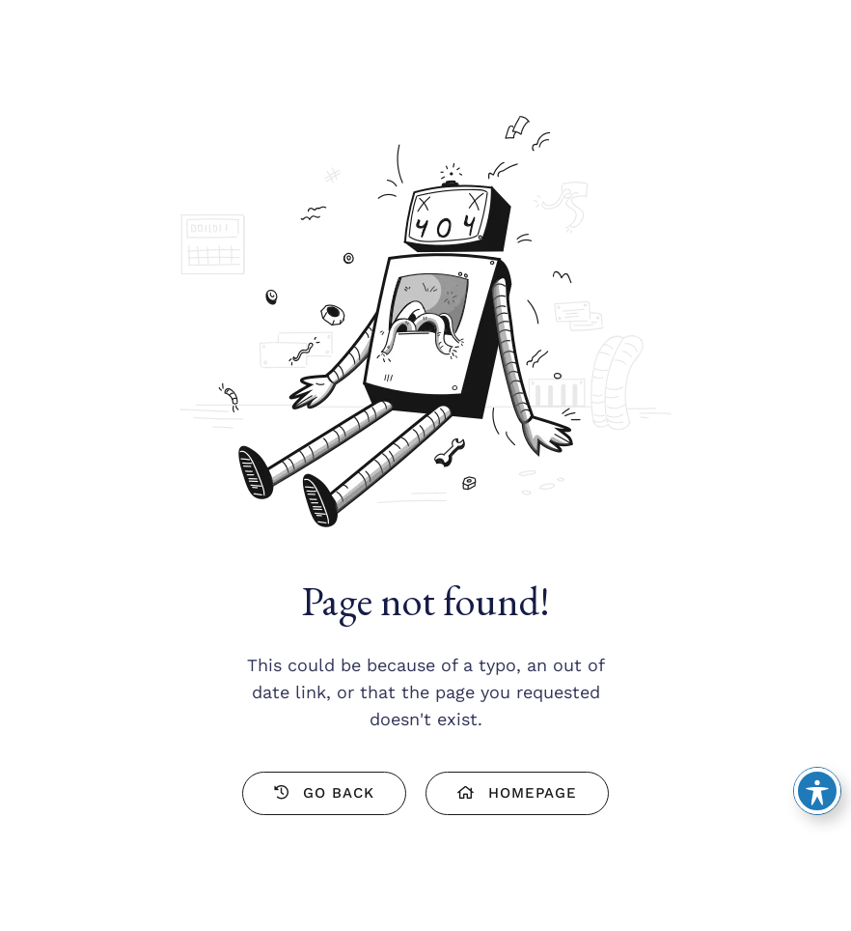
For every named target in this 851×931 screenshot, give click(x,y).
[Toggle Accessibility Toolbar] (817, 791)
